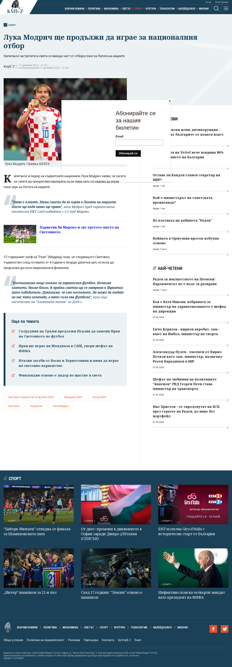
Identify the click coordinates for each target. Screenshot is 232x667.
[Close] (170, 101)
